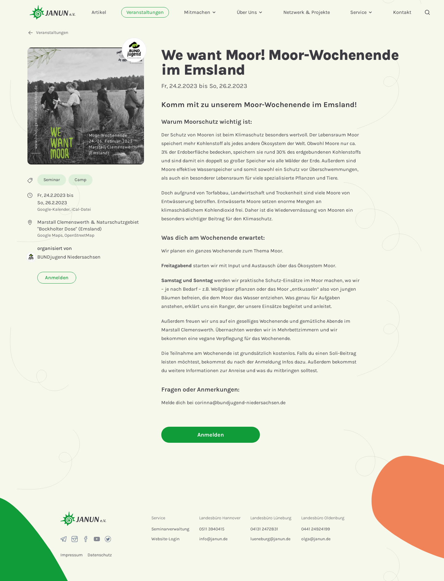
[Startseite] (52, 12)
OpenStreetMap (79, 235)
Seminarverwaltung (170, 529)
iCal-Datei (81, 209)
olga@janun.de (316, 539)
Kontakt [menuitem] (402, 12)
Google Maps (50, 235)
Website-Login (165, 539)
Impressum (71, 555)
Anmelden (56, 277)
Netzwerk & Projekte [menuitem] (306, 12)
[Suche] (427, 12)
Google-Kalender (53, 209)
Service (361, 12)
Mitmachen (200, 12)
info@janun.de (213, 539)
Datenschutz (100, 555)
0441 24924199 (315, 529)
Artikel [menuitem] (99, 12)
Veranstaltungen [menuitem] (145, 12)
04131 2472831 (264, 529)
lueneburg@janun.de (270, 539)
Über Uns (250, 12)
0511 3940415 (211, 529)
